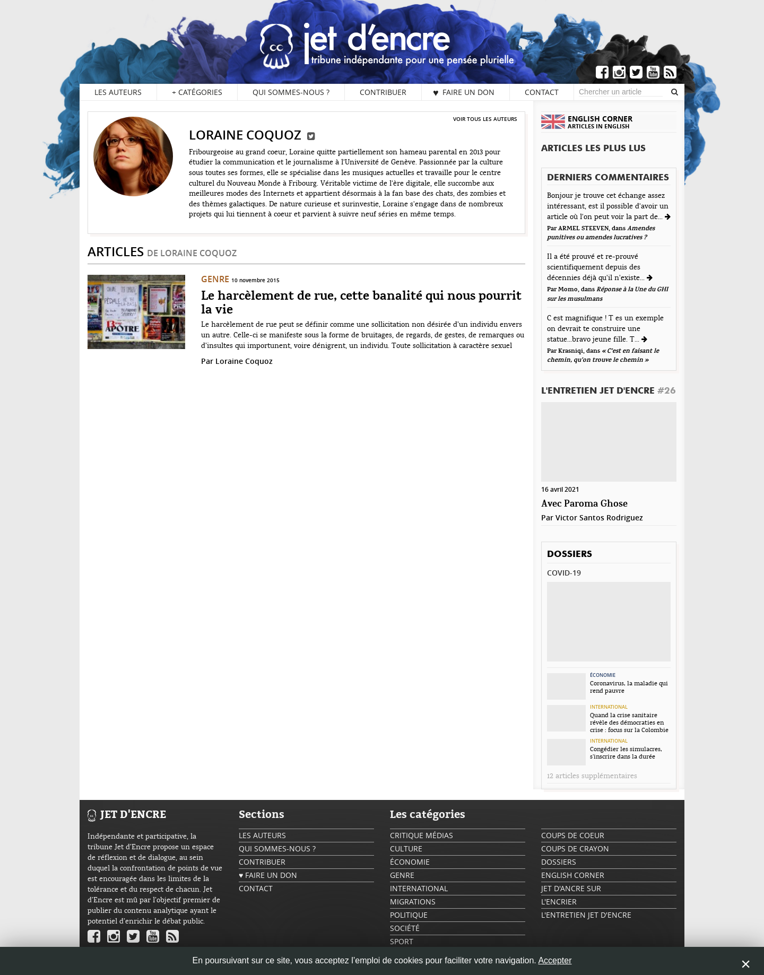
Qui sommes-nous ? (291, 92)
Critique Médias (421, 835)
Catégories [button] (197, 92)
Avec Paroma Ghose (584, 504)
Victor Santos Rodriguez (599, 517)
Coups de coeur (572, 835)
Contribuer (383, 92)
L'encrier (559, 901)
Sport (401, 941)
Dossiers (569, 554)
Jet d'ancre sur (571, 888)
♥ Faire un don (463, 92)
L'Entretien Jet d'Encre (608, 391)
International (609, 707)
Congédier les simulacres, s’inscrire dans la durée (626, 753)
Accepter (554, 960)
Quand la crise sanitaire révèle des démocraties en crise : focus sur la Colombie (629, 722)
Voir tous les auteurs (485, 119)
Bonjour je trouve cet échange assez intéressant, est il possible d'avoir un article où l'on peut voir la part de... (607, 206)
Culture (406, 848)
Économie (602, 675)
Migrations (413, 901)
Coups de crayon (575, 848)
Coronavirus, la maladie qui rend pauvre (629, 687)
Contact (542, 92)
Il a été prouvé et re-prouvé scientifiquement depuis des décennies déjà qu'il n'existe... (597, 267)
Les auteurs (118, 92)
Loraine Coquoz (244, 361)
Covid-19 (564, 573)
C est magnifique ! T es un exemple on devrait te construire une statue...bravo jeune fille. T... (605, 329)
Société (405, 928)
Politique (409, 915)
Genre (215, 279)
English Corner (572, 875)
